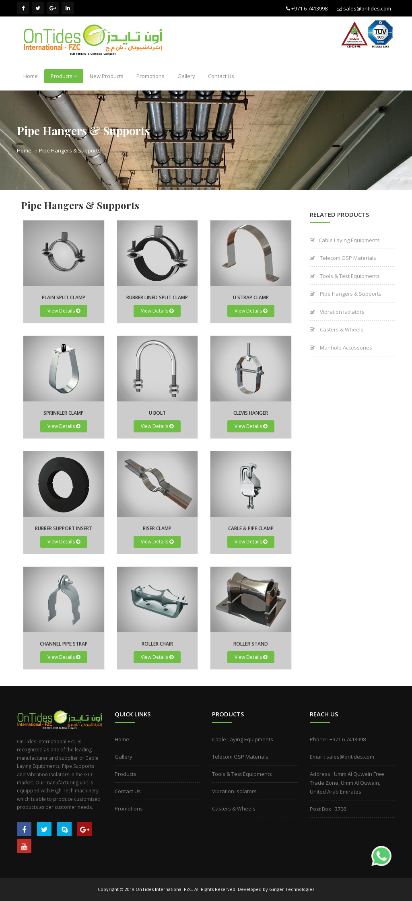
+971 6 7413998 (309, 8)
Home (30, 76)
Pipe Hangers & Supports (70, 150)
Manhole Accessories (341, 347)
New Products (107, 76)
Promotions (150, 76)
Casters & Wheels (336, 329)
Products (64, 76)
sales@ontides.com (367, 8)
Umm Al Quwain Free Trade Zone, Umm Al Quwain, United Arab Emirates (347, 782)
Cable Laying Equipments (345, 240)
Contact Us (221, 76)
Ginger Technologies (291, 889)
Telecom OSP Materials (343, 257)
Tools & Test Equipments (345, 276)
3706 (340, 809)
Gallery (186, 76)
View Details (63, 310)
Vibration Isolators (337, 311)
